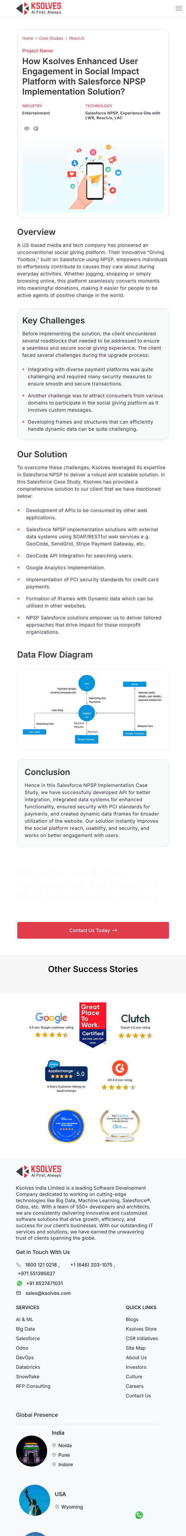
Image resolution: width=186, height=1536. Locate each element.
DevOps (25, 1357)
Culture (134, 1377)
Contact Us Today (93, 930)
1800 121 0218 (41, 1265)
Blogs (132, 1319)
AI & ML (24, 1319)
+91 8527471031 (38, 1283)
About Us (136, 1357)
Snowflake (28, 1377)
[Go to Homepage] (38, 8)
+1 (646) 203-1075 (91, 1265)
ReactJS (76, 39)
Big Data (25, 1329)
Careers (135, 1386)
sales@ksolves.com (48, 1293)
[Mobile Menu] (179, 8)
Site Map (135, 1348)
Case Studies (51, 39)
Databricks (28, 1367)
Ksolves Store (141, 1329)
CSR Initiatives (142, 1338)
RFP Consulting (33, 1386)
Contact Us (138, 1396)
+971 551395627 (36, 1273)
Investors (136, 1367)
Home (27, 39)
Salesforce (28, 1338)
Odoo (22, 1348)
